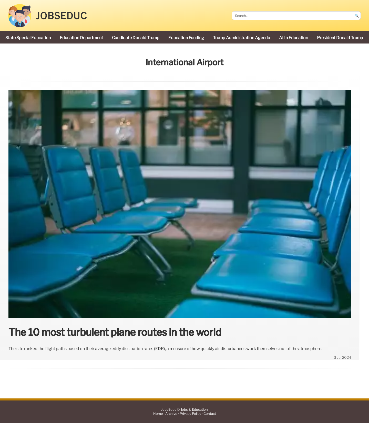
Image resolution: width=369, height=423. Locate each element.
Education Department (81, 37)
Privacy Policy (190, 414)
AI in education (293, 37)
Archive (171, 414)
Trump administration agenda (241, 37)
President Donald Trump (340, 37)
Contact (209, 414)
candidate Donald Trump (135, 37)
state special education (28, 37)
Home (158, 414)
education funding (186, 37)
